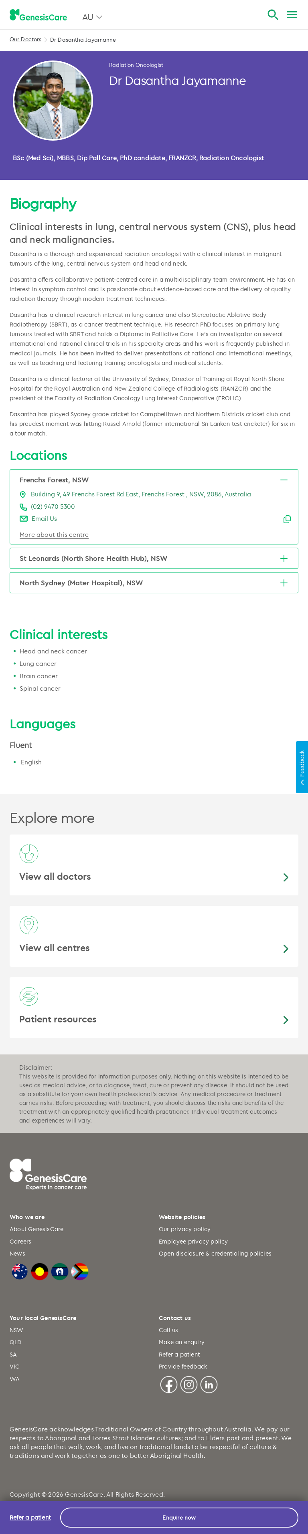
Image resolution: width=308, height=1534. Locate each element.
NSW (17, 1330)
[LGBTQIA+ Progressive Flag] (80, 1270)
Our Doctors (25, 39)
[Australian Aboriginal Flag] (40, 1270)
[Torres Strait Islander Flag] (60, 1270)
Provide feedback (183, 1366)
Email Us (44, 518)
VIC (15, 1366)
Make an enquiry (182, 1342)
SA (13, 1354)
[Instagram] (189, 1383)
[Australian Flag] (20, 1270)
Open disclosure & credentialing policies (215, 1253)
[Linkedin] (209, 1383)
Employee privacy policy (193, 1241)
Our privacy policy (185, 1229)
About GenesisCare (36, 1229)
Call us (168, 1330)
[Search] (272, 15)
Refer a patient (179, 1354)
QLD (16, 1342)
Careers (20, 1241)
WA (15, 1379)
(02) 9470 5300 (53, 506)
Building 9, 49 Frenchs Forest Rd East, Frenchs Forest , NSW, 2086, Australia (141, 494)
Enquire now (179, 1517)
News (17, 1253)
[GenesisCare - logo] (38, 15)
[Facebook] (169, 1383)
